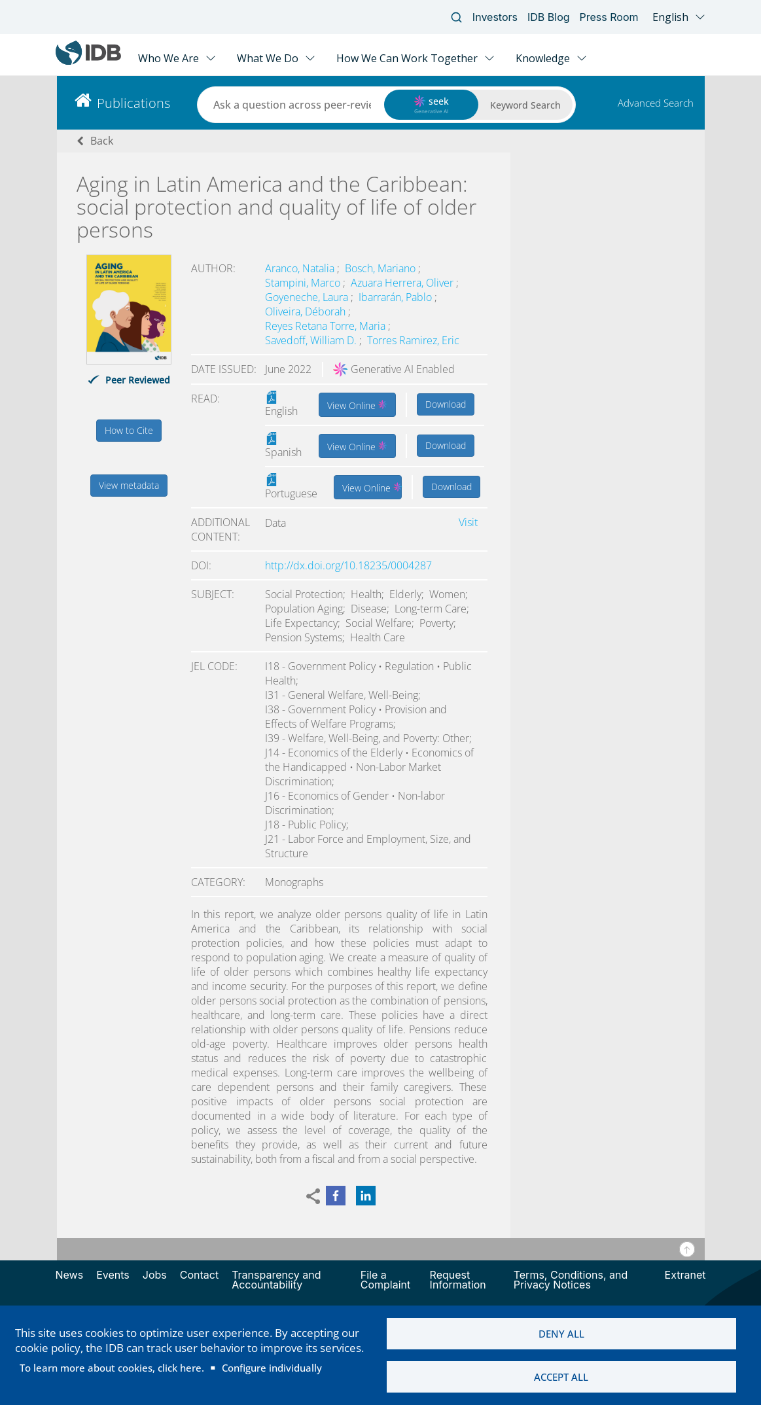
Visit (468, 522)
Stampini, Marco (304, 283)
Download (445, 404)
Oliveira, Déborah (306, 311)
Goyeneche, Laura (308, 297)
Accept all (561, 1376)
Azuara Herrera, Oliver (403, 283)
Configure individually (272, 1367)
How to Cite (129, 430)
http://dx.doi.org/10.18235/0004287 (348, 565)
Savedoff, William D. (312, 340)
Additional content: (220, 529)
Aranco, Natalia (301, 268)
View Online (357, 404)
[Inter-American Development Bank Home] (88, 62)
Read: (205, 398)
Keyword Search (525, 105)
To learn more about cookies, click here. (112, 1367)
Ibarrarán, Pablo (396, 297)
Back (101, 140)
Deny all (561, 1333)
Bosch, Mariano (381, 268)
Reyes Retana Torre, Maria (326, 326)
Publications (133, 103)
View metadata (129, 485)
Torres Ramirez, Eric (413, 340)
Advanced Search (656, 102)
